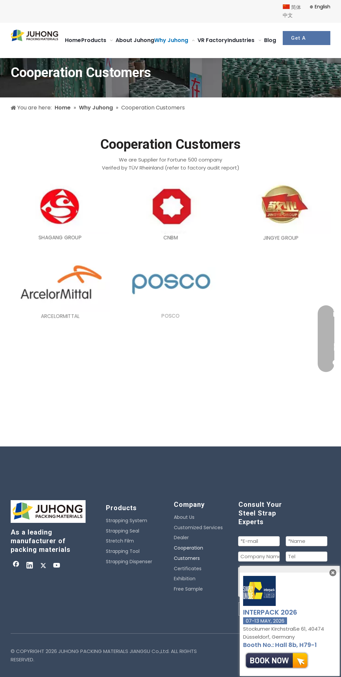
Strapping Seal (122, 531)
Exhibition (184, 578)
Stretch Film (120, 541)
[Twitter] (43, 566)
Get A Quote (299, 40)
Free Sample (188, 589)
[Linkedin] (29, 566)
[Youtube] (57, 566)
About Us (184, 517)
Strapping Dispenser (129, 561)
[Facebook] (16, 566)
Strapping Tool (123, 551)
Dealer (181, 537)
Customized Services (198, 527)
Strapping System (126, 520)
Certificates (187, 568)
